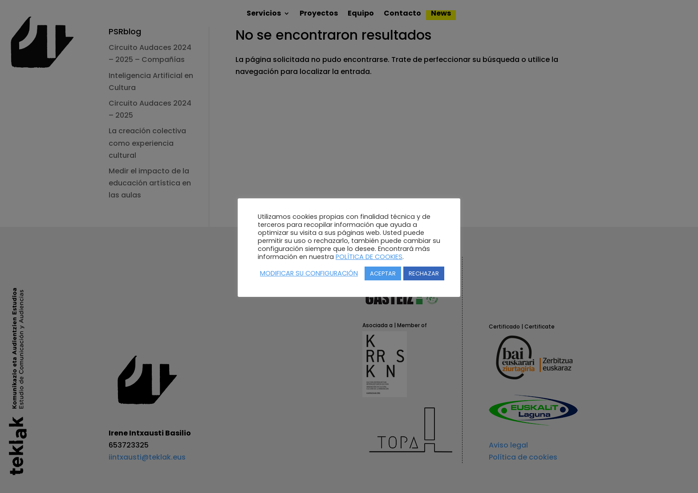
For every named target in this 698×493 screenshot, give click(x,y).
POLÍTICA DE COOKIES (369, 256)
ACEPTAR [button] (383, 273)
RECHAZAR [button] (424, 273)
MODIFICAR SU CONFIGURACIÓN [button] (309, 273)
